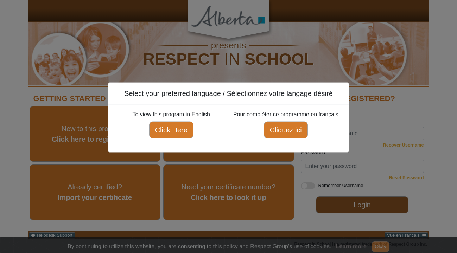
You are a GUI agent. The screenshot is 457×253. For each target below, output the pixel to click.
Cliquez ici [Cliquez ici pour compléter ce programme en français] (286, 130)
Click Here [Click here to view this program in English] (171, 130)
